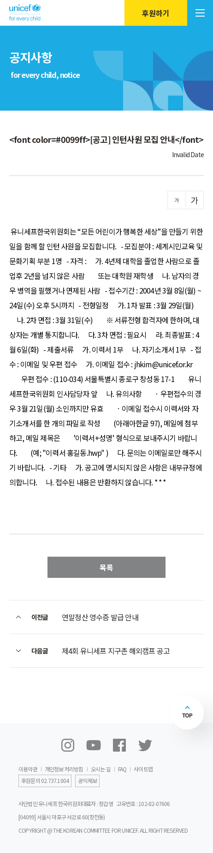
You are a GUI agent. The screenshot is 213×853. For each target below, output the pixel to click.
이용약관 (27, 769)
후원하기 (156, 12)
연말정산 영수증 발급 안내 (100, 617)
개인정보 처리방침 (64, 769)
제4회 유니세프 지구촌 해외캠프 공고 (116, 650)
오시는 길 (101, 769)
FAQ (122, 769)
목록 (106, 567)
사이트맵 (143, 769)
